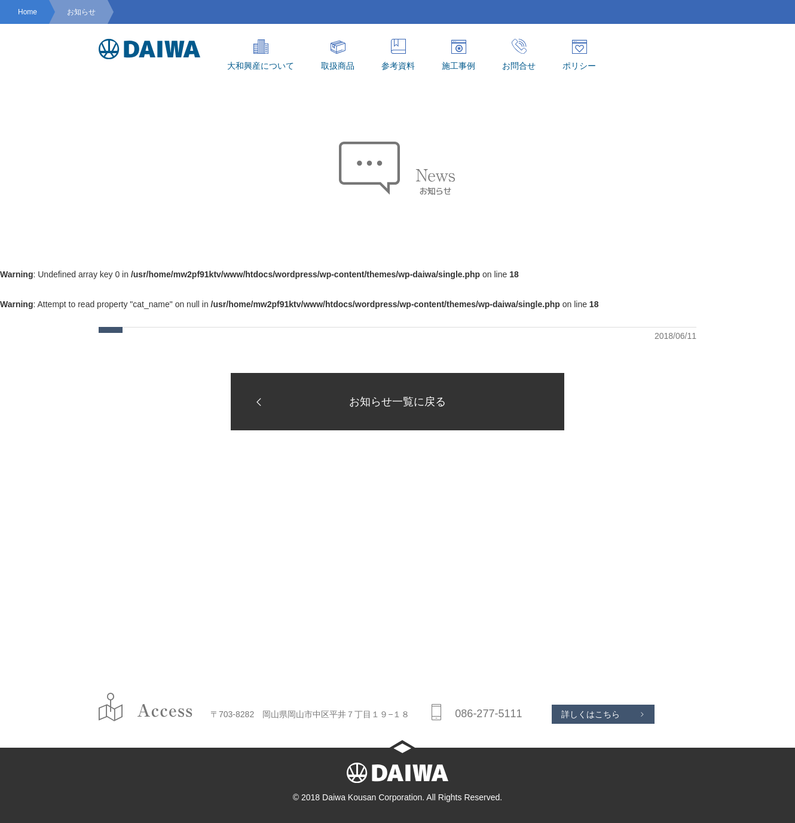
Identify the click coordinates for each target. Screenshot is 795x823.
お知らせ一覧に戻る (347, 401)
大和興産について (260, 55)
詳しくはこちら (590, 714)
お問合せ (519, 55)
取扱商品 (337, 55)
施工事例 (458, 55)
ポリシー (579, 55)
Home (27, 12)
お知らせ (81, 12)
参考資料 (398, 55)
